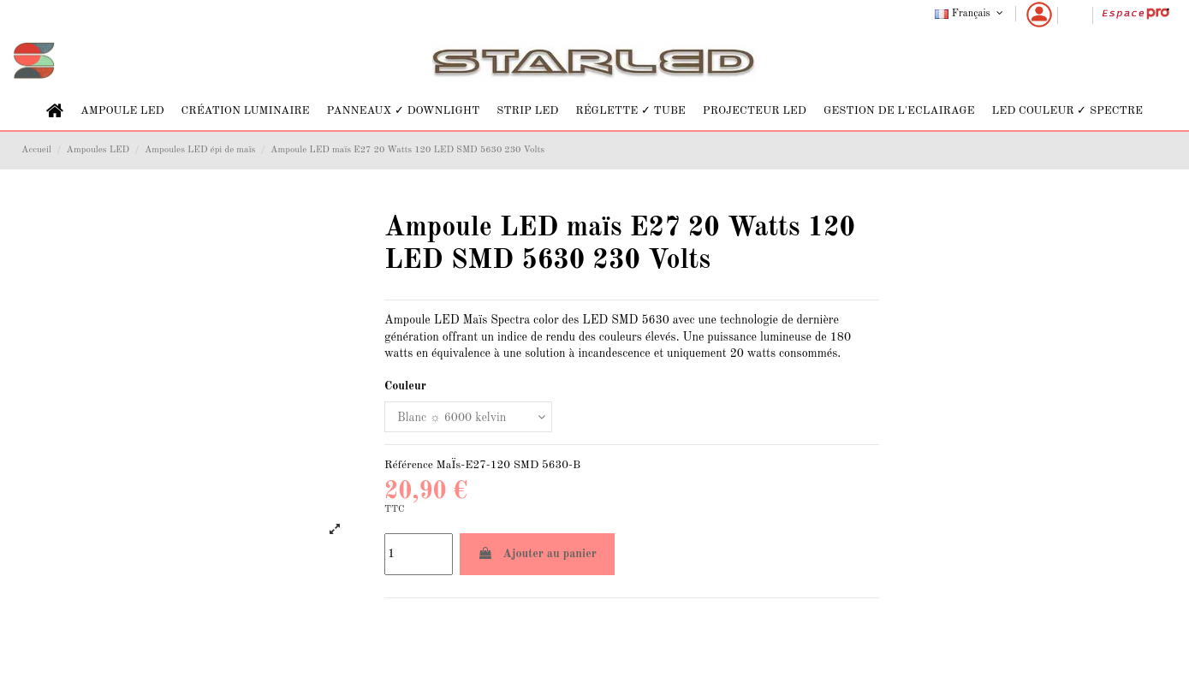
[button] (122, 111)
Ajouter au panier (537, 553)
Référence (408, 465)
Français (970, 14)
